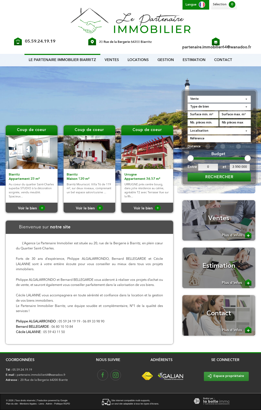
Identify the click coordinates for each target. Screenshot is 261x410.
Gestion (165, 60)
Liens (41, 403)
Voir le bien (31, 208)
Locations (138, 60)
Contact (223, 60)
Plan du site (12, 403)
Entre (192, 167)
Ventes (112, 60)
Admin (49, 403)
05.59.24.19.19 (40, 41)
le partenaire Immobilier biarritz (62, 60)
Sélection (220, 4)
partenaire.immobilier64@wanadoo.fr (216, 47)
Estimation (194, 60)
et (224, 167)
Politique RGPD (62, 403)
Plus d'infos (236, 235)
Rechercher (219, 177)
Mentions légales (28, 403)
